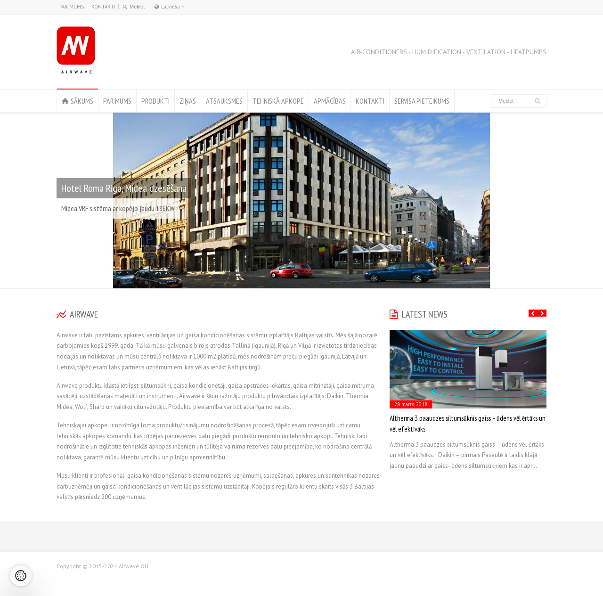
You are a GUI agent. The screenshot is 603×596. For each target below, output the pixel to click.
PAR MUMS (71, 6)
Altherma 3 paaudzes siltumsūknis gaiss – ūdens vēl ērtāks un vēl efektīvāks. (468, 423)
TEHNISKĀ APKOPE (278, 101)
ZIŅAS (187, 101)
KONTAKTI (103, 6)
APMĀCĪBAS (330, 101)
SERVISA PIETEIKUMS (421, 101)
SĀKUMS (82, 101)
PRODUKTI (155, 101)
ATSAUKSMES (224, 101)
